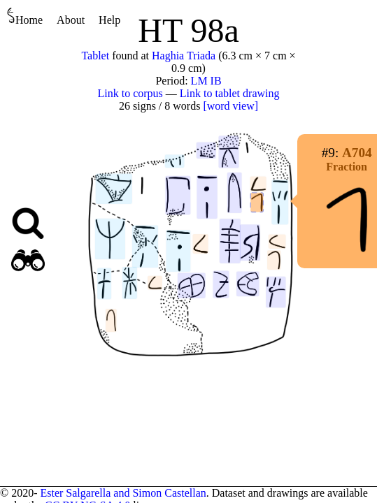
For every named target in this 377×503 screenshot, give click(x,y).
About (71, 20)
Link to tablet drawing (230, 93)
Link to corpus (130, 93)
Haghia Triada (183, 55)
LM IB (206, 81)
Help (109, 20)
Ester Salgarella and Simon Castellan (123, 493)
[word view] (230, 106)
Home (25, 16)
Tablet (95, 55)
